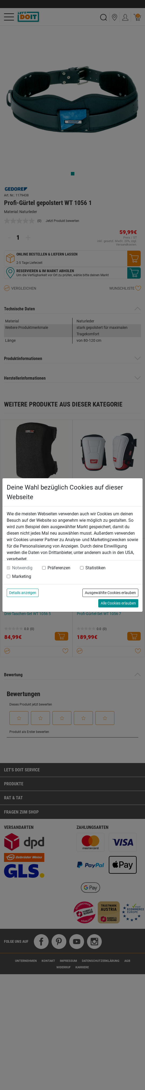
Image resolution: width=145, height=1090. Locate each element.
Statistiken (95, 567)
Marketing (21, 576)
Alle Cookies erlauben (118, 603)
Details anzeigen (22, 593)
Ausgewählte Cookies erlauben (110, 593)
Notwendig (22, 567)
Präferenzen (59, 567)
